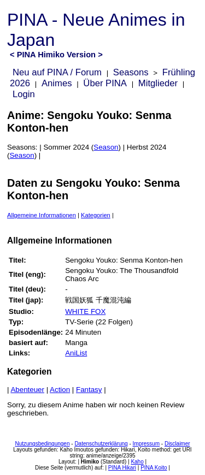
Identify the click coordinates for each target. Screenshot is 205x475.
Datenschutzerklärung (100, 444)
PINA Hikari (122, 468)
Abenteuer (27, 389)
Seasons (131, 72)
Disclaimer (177, 444)
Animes (57, 83)
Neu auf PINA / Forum (57, 72)
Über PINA (105, 83)
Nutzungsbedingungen (42, 444)
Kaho (137, 462)
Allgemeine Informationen (41, 215)
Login (24, 94)
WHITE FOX (85, 311)
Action (60, 389)
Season (105, 147)
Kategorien (95, 215)
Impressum (146, 444)
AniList (76, 353)
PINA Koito (153, 468)
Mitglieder (158, 83)
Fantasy (89, 389)
